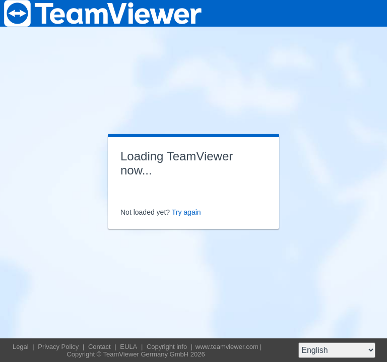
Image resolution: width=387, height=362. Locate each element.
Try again (186, 212)
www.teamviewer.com (227, 346)
